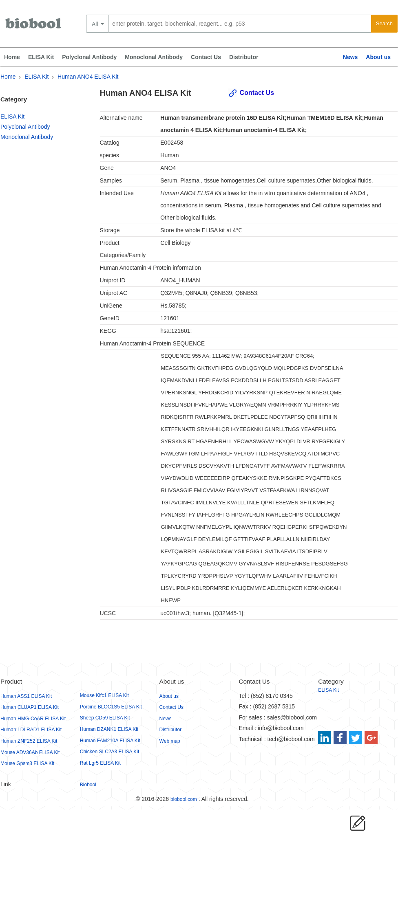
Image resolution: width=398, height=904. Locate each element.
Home (12, 57)
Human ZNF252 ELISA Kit (28, 741)
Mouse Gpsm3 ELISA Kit (27, 763)
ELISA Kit (41, 57)
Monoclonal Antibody (154, 57)
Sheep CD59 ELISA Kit (105, 718)
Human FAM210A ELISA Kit (110, 740)
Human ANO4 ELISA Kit (87, 76)
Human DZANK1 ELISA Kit (109, 729)
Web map (169, 741)
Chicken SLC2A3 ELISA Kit (109, 751)
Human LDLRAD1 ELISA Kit (31, 729)
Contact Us (206, 57)
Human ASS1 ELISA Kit (26, 696)
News (350, 57)
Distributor (244, 57)
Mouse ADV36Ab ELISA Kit (30, 752)
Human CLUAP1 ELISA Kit (29, 707)
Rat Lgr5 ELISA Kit (100, 763)
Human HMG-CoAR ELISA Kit (33, 718)
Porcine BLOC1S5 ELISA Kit (111, 707)
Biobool (88, 784)
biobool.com (183, 799)
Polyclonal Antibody (89, 57)
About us (378, 57)
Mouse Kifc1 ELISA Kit (104, 695)
